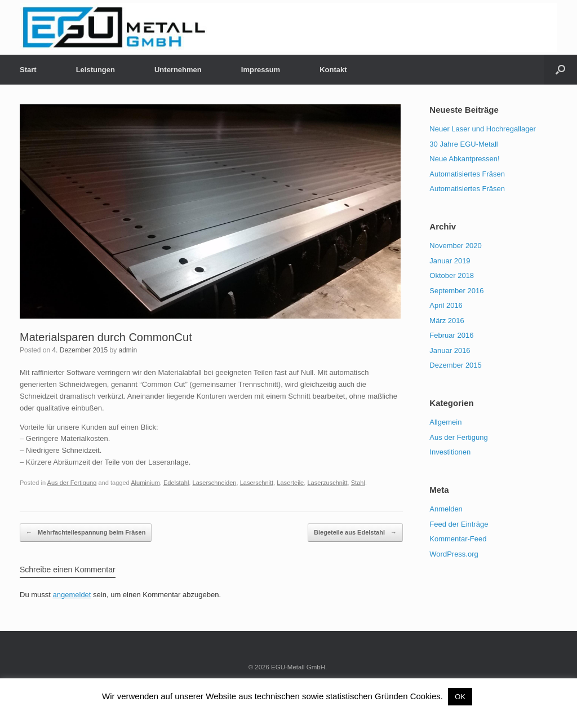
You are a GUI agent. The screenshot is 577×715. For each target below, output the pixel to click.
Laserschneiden (214, 482)
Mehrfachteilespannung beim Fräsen (85, 533)
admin (127, 350)
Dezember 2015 (455, 365)
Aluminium (145, 482)
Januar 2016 (449, 350)
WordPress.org (453, 554)
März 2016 (446, 320)
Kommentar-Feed (457, 539)
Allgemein (445, 422)
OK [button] (460, 696)
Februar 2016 (451, 335)
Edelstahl (176, 482)
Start (28, 69)
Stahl (358, 482)
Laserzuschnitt (327, 482)
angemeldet (72, 594)
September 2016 (456, 290)
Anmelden (446, 509)
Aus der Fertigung (72, 482)
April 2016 (446, 305)
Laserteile (290, 482)
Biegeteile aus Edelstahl (355, 533)
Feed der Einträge (458, 524)
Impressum (260, 69)
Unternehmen (178, 69)
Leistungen (95, 69)
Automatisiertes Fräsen (467, 174)
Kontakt (333, 69)
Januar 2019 (449, 261)
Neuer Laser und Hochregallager (482, 129)
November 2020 (455, 245)
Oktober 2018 (451, 275)
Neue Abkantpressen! (464, 159)
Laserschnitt (257, 482)
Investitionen (450, 452)
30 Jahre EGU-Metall (463, 144)
